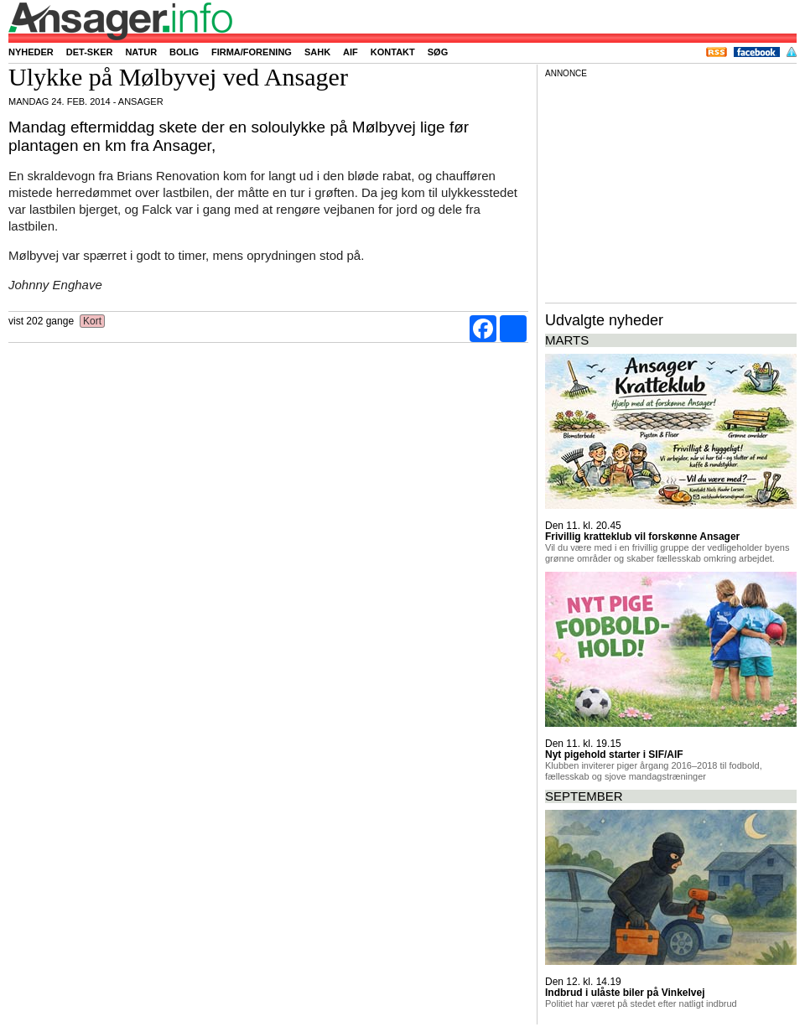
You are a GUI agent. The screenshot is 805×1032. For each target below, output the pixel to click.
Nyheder (31, 52)
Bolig (184, 52)
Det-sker (89, 52)
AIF (350, 52)
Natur (141, 52)
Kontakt (393, 52)
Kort (92, 321)
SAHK (317, 52)
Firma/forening (251, 52)
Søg (438, 52)
